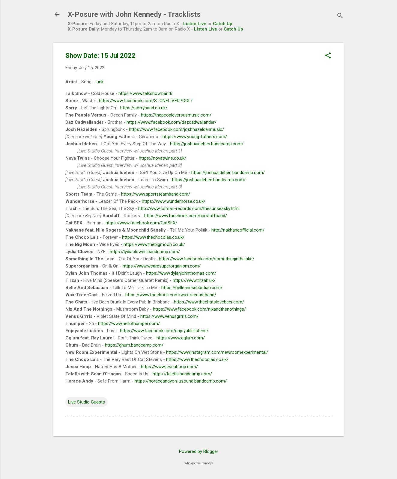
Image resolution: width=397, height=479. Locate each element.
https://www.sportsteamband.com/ (155, 194)
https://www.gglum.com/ (181, 338)
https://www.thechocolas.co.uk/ (153, 237)
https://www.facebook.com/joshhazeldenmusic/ (176, 129)
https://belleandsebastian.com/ (191, 287)
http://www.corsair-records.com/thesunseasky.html (189, 208)
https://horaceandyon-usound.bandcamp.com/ (181, 381)
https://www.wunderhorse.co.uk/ (173, 201)
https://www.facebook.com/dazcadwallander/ (171, 122)
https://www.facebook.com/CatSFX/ (141, 223)
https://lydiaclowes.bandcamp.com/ (145, 251)
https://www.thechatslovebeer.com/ (209, 302)
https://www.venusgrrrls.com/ (169, 316)
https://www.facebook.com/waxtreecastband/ (170, 294)
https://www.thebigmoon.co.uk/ (154, 244)
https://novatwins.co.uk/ (162, 158)
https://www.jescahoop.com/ (169, 366)
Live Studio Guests (86, 402)
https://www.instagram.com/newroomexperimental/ (217, 352)
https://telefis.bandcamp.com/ (182, 374)
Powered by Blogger (198, 451)
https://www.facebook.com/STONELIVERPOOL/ (146, 100)
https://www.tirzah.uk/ (194, 280)
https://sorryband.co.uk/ (143, 108)
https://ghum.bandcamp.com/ (134, 345)
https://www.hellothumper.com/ (129, 323)
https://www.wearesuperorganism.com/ (162, 266)
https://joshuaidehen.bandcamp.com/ (206, 143)
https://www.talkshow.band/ (145, 93)
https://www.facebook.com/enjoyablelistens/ (164, 330)
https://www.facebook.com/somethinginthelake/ (206, 259)
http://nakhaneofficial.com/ (237, 230)
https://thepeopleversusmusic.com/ (176, 115)
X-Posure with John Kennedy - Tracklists (134, 14)
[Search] (340, 16)
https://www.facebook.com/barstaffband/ (185, 215)
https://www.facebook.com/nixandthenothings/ (199, 309)
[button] (328, 56)
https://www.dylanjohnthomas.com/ (181, 273)
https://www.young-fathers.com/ (195, 136)
